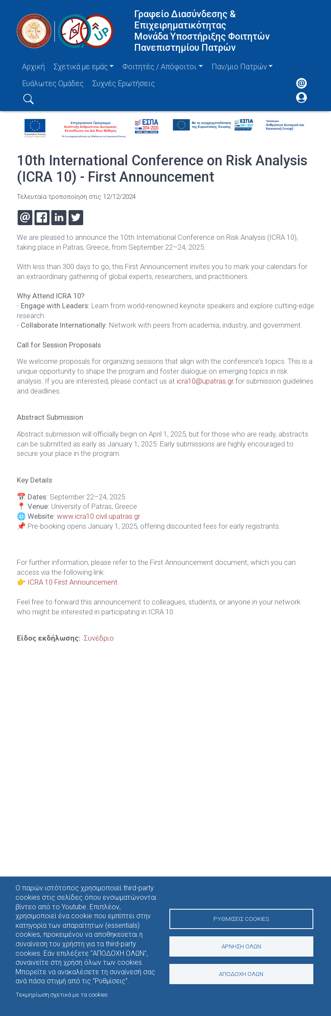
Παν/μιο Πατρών (239, 66)
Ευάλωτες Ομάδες (53, 83)
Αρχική (33, 66)
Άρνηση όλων (241, 946)
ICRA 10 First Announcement (73, 581)
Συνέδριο (99, 636)
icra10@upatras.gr (205, 381)
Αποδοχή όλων (241, 974)
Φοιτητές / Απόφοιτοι (159, 66)
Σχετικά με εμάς (80, 66)
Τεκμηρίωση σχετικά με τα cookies (62, 994)
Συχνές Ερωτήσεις (123, 83)
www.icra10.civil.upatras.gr (98, 515)
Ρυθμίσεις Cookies (241, 918)
